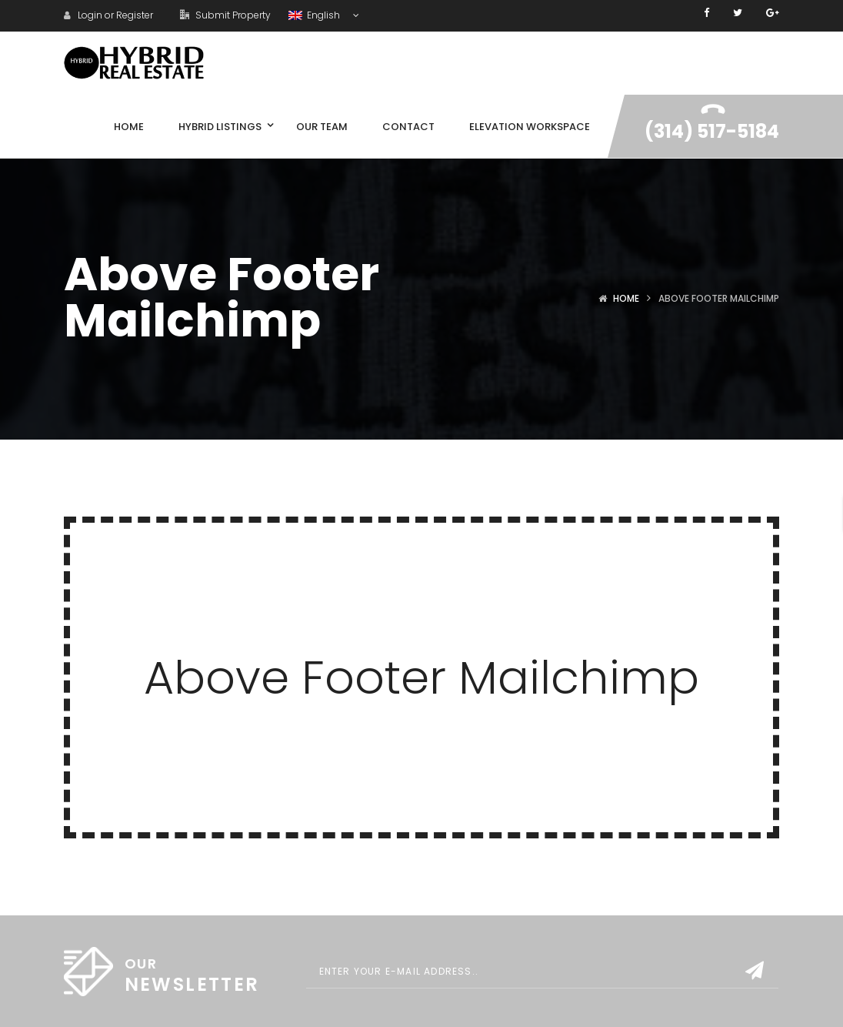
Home (626, 298)
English (315, 15)
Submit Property (225, 15)
